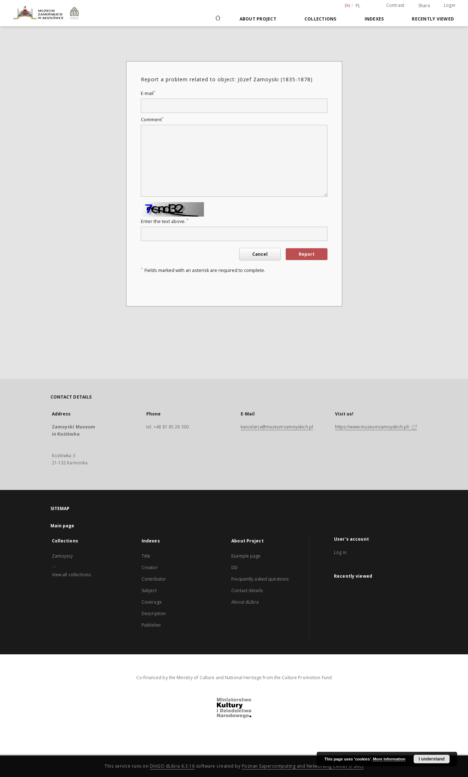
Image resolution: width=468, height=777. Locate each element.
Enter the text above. (164, 221)
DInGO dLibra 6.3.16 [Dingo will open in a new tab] (172, 766)
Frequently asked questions (260, 579)
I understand (432, 759)
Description (154, 613)
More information (389, 759)
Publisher (151, 625)
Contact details (247, 590)
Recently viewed (433, 19)
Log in (340, 552)
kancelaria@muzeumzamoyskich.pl (277, 427)
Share (424, 6)
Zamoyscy (62, 556)
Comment (152, 120)
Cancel (260, 254)
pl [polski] (358, 5)
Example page (245, 556)
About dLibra (245, 602)
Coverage (152, 602)
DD (234, 567)
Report (307, 254)
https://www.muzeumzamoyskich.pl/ (376, 427)
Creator (150, 567)
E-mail (148, 93)
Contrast (395, 5)
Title (146, 556)
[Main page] (217, 19)
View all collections (71, 575)
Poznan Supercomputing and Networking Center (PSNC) (303, 766)
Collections (320, 19)
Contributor (154, 579)
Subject (149, 590)
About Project (258, 19)
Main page (62, 526)
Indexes (374, 19)
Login (449, 5)
